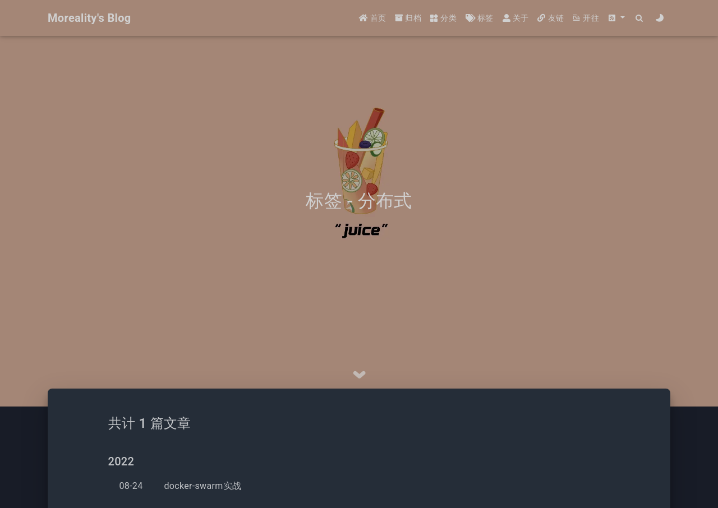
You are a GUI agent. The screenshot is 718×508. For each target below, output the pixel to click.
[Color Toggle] (660, 18)
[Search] (639, 18)
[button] (616, 18)
